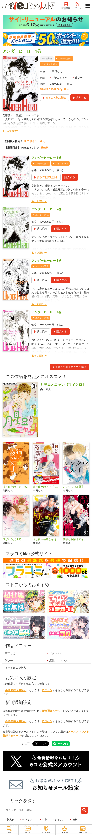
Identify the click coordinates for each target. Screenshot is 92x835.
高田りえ (57, 71)
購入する (69, 177)
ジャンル (60, 819)
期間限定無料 (64, 58)
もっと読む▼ (10, 131)
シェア (26, 743)
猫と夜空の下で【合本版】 (16, 486)
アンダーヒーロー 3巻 (46, 260)
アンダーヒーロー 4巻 (46, 312)
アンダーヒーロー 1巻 (46, 157)
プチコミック (60, 77)
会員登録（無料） (15, 690)
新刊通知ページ (51, 710)
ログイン (76, 6)
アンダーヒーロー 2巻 (46, 209)
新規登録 (65, 6)
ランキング (28, 819)
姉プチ (79, 77)
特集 (44, 819)
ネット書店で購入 (15, 667)
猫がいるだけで (12, 539)
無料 (75, 819)
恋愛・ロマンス (58, 660)
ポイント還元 (50, 64)
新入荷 (11, 819)
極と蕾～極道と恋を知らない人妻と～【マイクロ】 (46, 539)
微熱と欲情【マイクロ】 (76, 539)
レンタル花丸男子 (73, 486)
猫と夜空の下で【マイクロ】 (46, 486)
